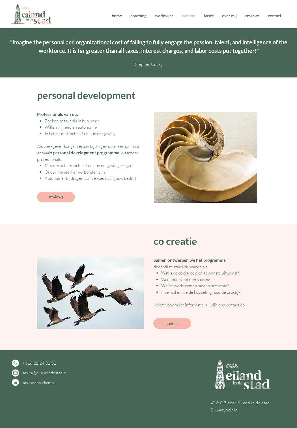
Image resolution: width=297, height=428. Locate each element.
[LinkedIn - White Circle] (15, 382)
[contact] (172, 323)
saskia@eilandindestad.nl (44, 372)
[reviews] (56, 197)
